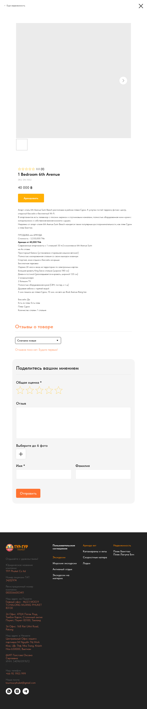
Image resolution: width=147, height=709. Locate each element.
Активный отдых (62, 569)
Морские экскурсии (65, 563)
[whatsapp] (9, 693)
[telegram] (26, 693)
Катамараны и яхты (95, 551)
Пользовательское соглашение (64, 547)
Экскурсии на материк (61, 577)
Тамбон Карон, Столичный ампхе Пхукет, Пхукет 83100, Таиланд (24, 619)
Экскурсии (59, 557)
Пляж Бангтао (121, 551)
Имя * (20, 466)
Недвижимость (122, 545)
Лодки (86, 563)
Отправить (28, 493)
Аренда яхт (89, 545)
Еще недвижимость (16, 5)
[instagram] (17, 693)
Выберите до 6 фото (32, 446)
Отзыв (21, 403)
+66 (8, 673)
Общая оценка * (29, 382)
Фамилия (82, 466)
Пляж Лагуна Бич (123, 554)
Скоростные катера (95, 557)
